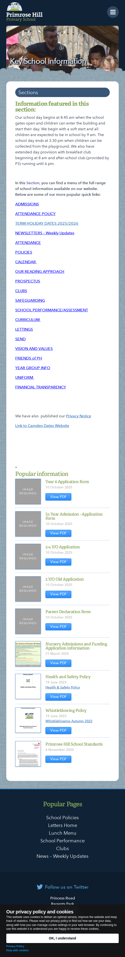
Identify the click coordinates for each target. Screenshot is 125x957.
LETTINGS (24, 329)
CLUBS (21, 290)
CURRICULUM (28, 319)
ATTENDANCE (28, 242)
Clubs (62, 848)
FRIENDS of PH (28, 358)
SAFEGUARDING (30, 300)
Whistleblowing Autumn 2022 (68, 721)
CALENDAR (26, 262)
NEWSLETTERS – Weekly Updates (44, 233)
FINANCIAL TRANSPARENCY (40, 387)
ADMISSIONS (27, 204)
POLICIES (23, 252)
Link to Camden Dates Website (42, 425)
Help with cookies (17, 950)
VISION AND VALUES (34, 348)
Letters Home (62, 825)
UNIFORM (24, 377)
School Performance (62, 841)
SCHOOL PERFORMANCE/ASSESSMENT (51, 310)
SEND (20, 339)
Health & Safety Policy (62, 687)
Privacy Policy (15, 946)
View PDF (58, 497)
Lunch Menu (62, 833)
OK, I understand (62, 938)
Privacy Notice (78, 416)
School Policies (62, 817)
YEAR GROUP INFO (32, 368)
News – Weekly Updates (62, 856)
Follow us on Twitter (66, 887)
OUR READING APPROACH (39, 271)
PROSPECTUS (27, 281)
